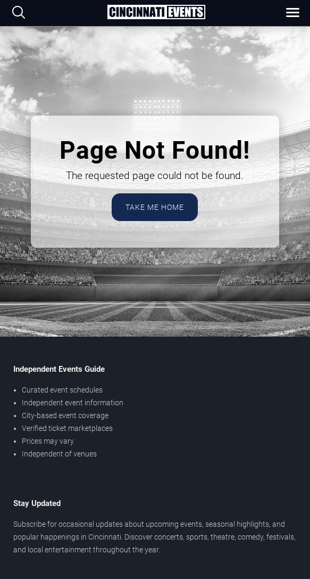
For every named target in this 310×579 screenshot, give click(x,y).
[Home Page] (156, 12)
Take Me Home (154, 207)
